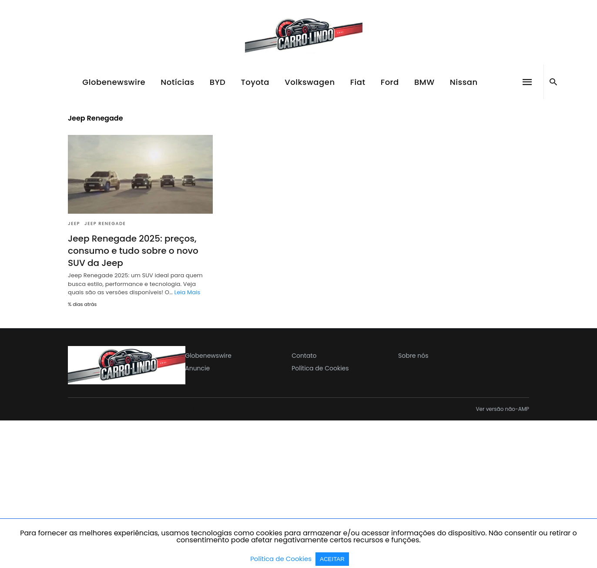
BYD (218, 82)
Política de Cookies (281, 558)
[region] (298, 493)
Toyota (255, 82)
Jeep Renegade (105, 223)
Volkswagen (310, 82)
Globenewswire (113, 82)
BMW (424, 82)
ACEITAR (332, 559)
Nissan (464, 82)
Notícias (177, 82)
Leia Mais (187, 292)
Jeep (74, 223)
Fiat (358, 82)
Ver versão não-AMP (502, 409)
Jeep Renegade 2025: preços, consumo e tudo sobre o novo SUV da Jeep (133, 250)
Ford (390, 82)
